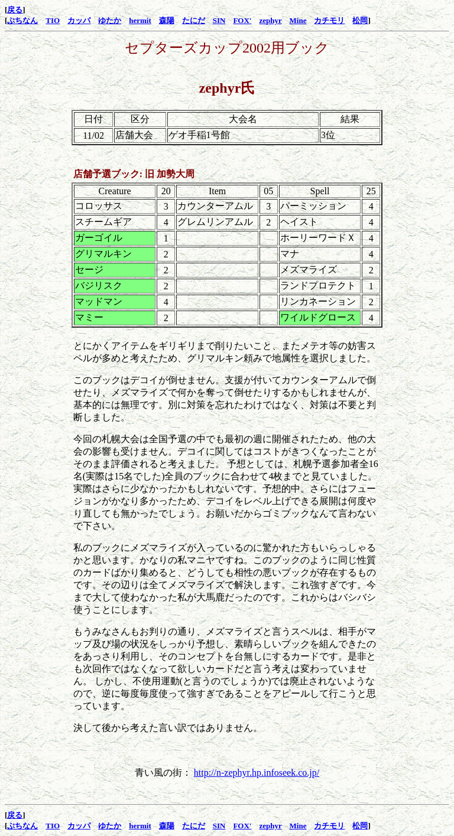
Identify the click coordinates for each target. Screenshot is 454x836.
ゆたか (109, 20)
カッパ (78, 20)
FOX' (242, 20)
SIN (219, 20)
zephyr (270, 20)
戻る (14, 9)
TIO (53, 20)
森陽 (166, 20)
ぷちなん (22, 20)
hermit (140, 20)
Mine (298, 20)
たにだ (193, 20)
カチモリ (329, 20)
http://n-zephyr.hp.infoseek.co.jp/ (256, 773)
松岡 (360, 20)
